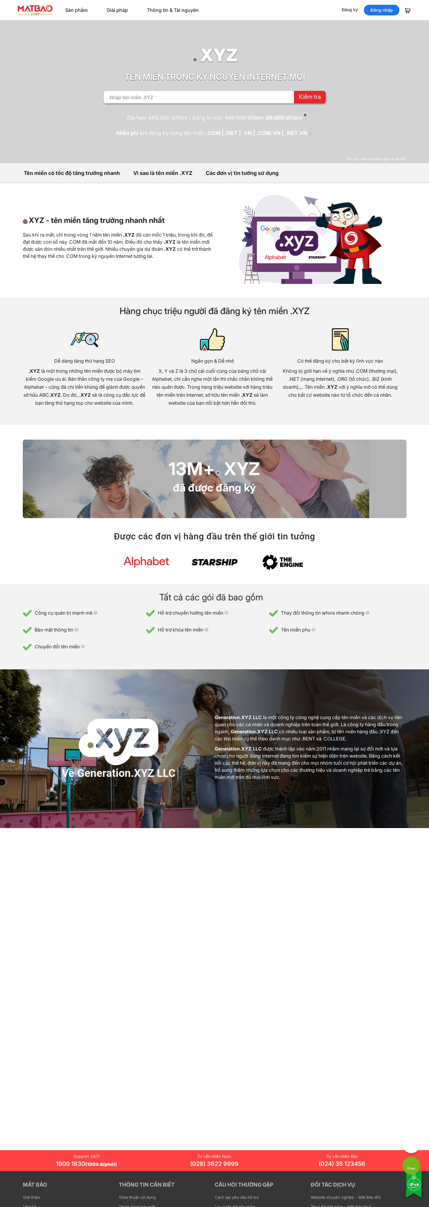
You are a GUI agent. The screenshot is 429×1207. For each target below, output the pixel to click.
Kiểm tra (310, 96)
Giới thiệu (31, 1197)
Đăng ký (350, 9)
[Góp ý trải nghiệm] (411, 1144)
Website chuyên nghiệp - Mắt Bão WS (346, 1197)
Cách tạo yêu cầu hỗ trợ (237, 1197)
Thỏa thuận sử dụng (137, 1197)
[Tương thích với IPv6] (414, 1188)
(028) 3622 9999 (214, 1163)
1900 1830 (86, 1163)
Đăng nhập (381, 9)
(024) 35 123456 (342, 1163)
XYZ (242, 468)
